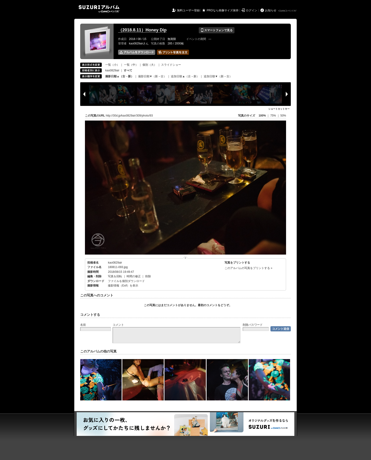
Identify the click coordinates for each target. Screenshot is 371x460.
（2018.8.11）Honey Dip (142, 30)
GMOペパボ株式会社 (287, 11)
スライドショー (171, 64)
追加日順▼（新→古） (218, 76)
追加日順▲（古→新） (185, 76)
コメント (118, 324)
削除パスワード (253, 324)
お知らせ (270, 10)
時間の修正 (134, 276)
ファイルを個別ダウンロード (126, 281)
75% (273, 115)
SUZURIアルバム (99, 9)
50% (283, 115)
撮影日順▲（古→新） (119, 76)
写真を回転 (115, 276)
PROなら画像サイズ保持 (222, 10)
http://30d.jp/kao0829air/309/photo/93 (129, 115)
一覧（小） (112, 64)
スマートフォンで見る (217, 30)
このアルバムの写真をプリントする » (248, 268)
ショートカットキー (279, 109)
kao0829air (112, 70)
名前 (83, 324)
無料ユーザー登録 (188, 10)
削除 (148, 276)
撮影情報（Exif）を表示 (123, 285)
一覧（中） (131, 64)
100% (262, 115)
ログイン (251, 10)
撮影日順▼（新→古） (152, 76)
